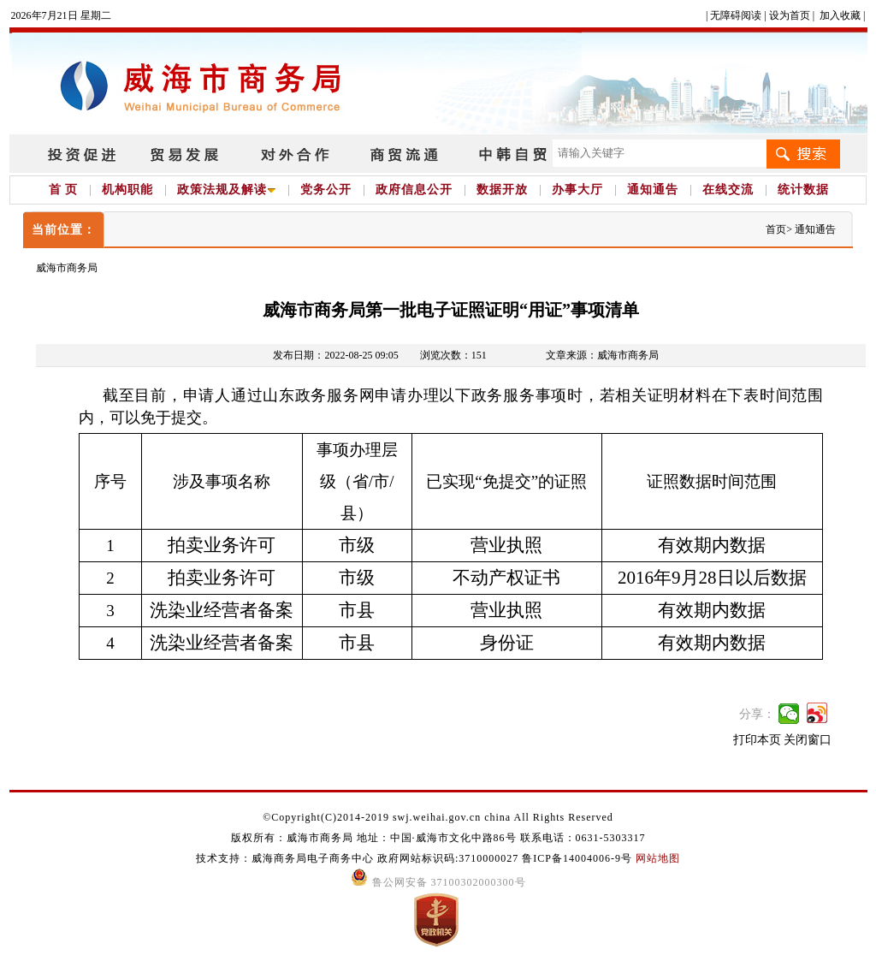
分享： (757, 714)
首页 (776, 229)
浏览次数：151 (453, 355)
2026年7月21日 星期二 (61, 15)
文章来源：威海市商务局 (602, 355)
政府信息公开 (414, 189)
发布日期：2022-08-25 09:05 (335, 355)
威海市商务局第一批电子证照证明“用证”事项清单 (451, 309)
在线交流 (728, 189)
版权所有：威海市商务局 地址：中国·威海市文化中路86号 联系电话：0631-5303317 (438, 838)
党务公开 (326, 189)
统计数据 (803, 189)
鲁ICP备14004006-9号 (577, 858)
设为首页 (789, 15)
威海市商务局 (67, 268)
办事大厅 (577, 189)
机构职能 (127, 189)
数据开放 (502, 189)
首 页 (64, 189)
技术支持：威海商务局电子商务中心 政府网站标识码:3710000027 (359, 858)
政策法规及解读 (226, 189)
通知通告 (652, 189)
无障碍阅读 (735, 15)
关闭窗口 (808, 739)
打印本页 (757, 739)
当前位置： (64, 229)
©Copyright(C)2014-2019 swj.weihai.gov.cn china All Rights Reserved (438, 817)
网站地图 (658, 858)
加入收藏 (840, 15)
